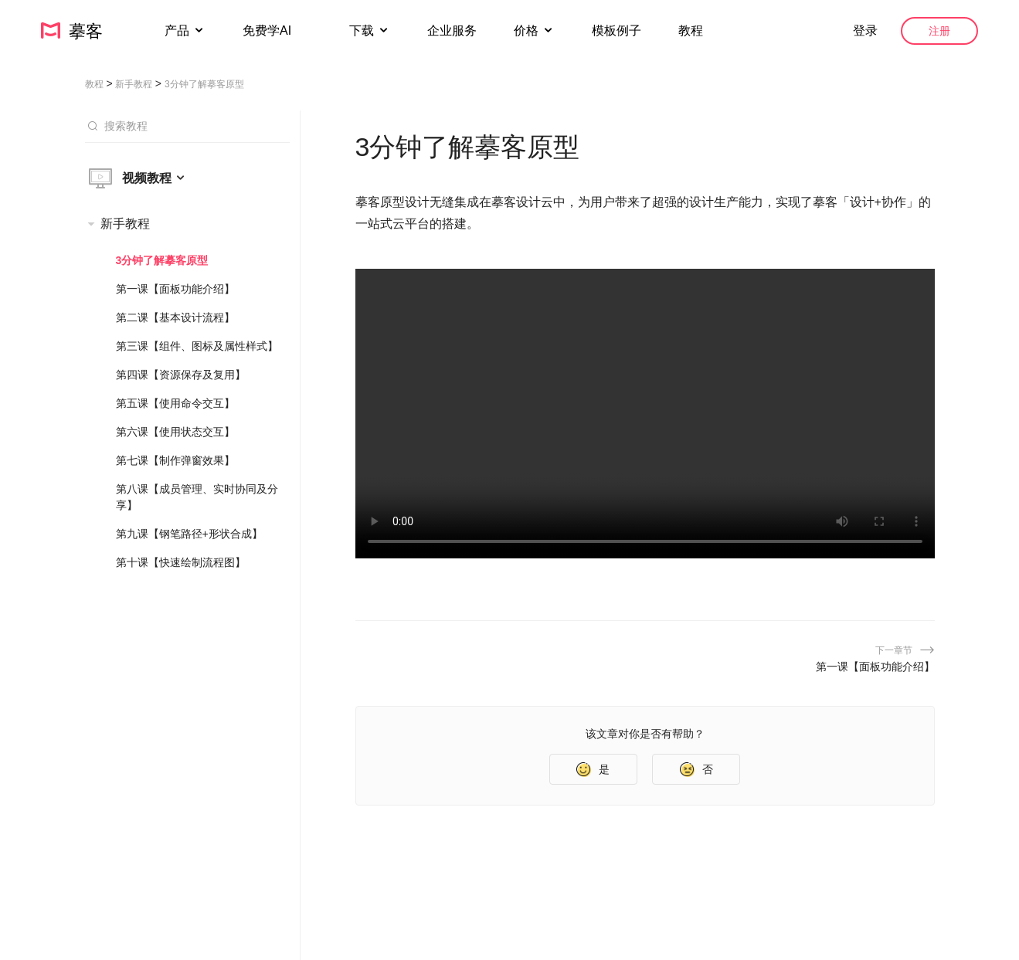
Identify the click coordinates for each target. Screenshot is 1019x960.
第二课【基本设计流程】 (175, 317)
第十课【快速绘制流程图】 (181, 562)
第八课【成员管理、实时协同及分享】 (197, 497)
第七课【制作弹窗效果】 (175, 460)
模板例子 (616, 30)
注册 (939, 31)
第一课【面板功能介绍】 (175, 289)
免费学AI (269, 30)
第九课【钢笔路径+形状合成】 (189, 533)
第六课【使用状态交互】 (175, 432)
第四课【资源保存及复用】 (181, 374)
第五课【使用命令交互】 (175, 403)
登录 (865, 30)
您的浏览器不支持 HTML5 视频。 (645, 413)
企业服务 (452, 30)
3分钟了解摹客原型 (162, 260)
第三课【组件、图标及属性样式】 (197, 346)
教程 (690, 30)
